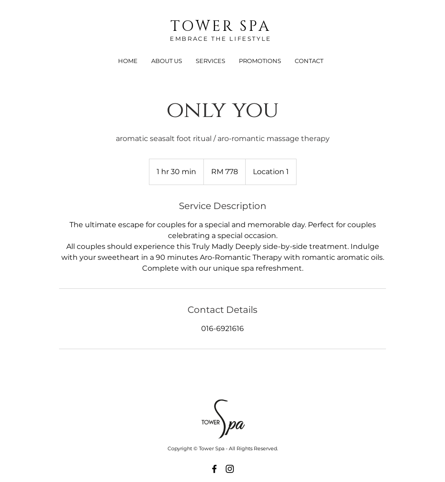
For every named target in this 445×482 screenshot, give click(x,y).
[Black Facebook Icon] (214, 468)
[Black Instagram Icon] (229, 468)
